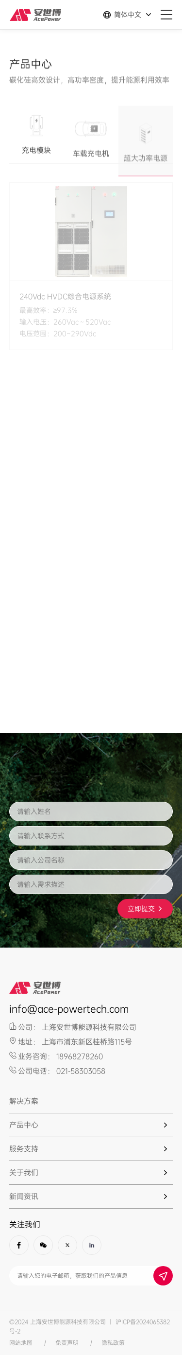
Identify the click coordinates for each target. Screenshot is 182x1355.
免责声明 (67, 1343)
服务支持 (23, 1148)
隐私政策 (113, 1343)
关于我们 (23, 1172)
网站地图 (21, 1343)
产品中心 (23, 1125)
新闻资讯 (23, 1196)
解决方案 (23, 1101)
